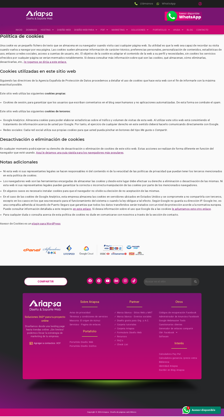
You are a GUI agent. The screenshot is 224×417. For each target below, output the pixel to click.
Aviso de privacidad (80, 313)
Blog (190, 29)
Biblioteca (164, 363)
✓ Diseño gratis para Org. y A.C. (131, 321)
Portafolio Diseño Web (81, 343)
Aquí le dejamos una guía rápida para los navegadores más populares (80, 153)
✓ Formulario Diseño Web (128, 333)
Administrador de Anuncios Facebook (179, 317)
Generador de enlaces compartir (176, 329)
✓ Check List (121, 345)
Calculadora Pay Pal (170, 355)
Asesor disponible (200, 410)
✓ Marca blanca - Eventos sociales (133, 317)
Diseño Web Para (85, 29)
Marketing (120, 29)
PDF (104, 29)
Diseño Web (64, 29)
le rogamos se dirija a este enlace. (45, 62)
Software (164, 337)
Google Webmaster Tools (172, 321)
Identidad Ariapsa (168, 367)
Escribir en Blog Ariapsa (172, 371)
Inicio (18, 29)
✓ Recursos (120, 337)
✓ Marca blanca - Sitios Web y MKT (133, 313)
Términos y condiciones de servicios (89, 317)
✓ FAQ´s (118, 341)
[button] (200, 4)
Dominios (31, 29)
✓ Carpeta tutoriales (125, 325)
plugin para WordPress (46, 224)
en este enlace (82, 210)
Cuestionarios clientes (170, 325)
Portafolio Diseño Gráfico (83, 347)
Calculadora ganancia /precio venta (178, 359)
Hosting (46, 29)
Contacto (203, 29)
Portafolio (161, 29)
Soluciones (140, 29)
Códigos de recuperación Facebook (177, 313)
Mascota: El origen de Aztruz (85, 321)
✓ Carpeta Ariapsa (124, 329)
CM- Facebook (169, 334)
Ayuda (179, 29)
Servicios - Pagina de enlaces (85, 325)
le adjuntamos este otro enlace (192, 210)
